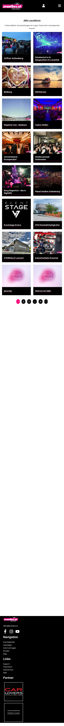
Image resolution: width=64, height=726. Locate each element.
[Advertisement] (32, 587)
